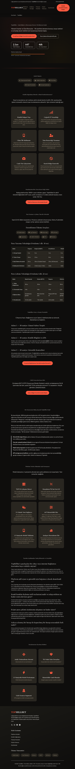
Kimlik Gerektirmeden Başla (63, 7)
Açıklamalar (51, 7)
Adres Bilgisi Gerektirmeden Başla (37, 392)
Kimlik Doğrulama (40, 80)
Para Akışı (52, 80)
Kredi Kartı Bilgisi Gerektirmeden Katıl (24, 36)
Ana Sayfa (13, 15)
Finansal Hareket (38, 7)
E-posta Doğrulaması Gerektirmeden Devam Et (37, 363)
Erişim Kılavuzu (44, 7)
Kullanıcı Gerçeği (32, 7)
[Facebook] (17, 725)
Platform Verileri (25, 7)
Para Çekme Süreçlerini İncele (48, 36)
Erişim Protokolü (30, 85)
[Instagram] (14, 725)
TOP (17, 8)
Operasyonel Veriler (25, 80)
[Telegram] (19, 725)
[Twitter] (12, 725)
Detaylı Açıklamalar (44, 85)
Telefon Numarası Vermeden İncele (37, 202)
